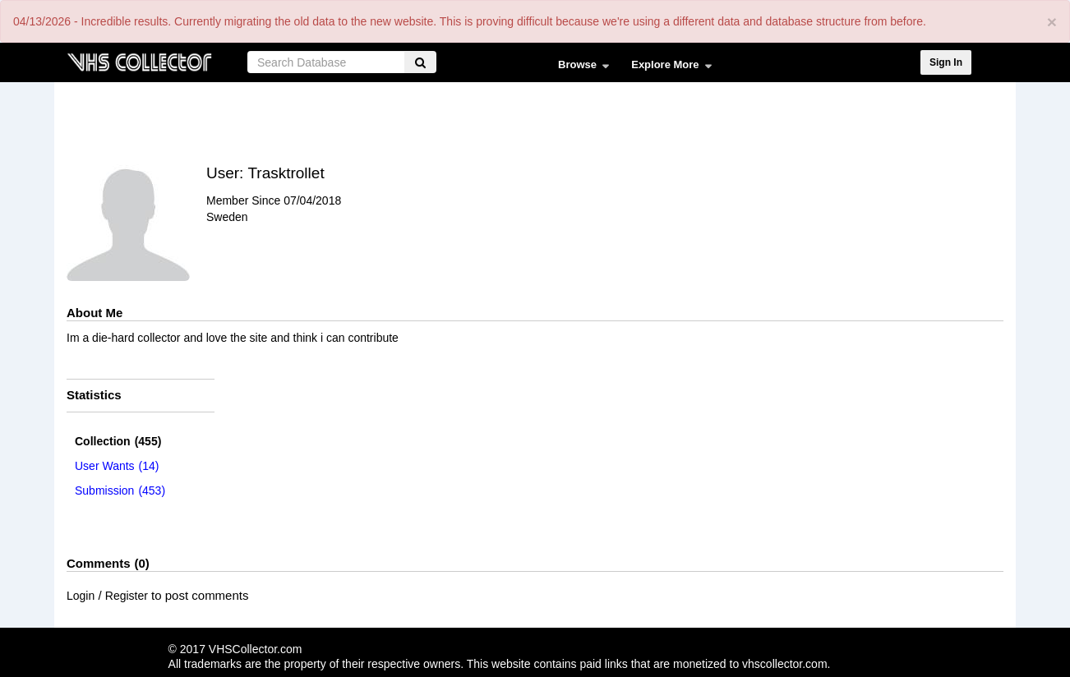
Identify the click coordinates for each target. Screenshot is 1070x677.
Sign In (945, 62)
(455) (118, 441)
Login (81, 595)
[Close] (1052, 21)
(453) (120, 490)
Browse (579, 68)
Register (126, 595)
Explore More (667, 68)
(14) (117, 465)
